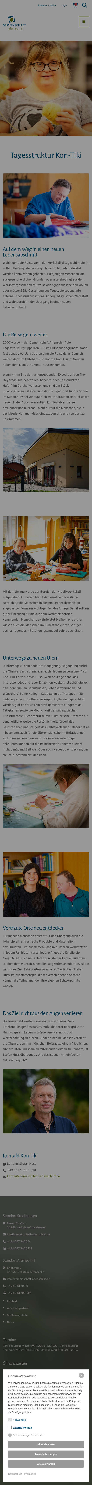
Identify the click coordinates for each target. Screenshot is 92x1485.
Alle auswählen (46, 1464)
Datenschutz (15, 1473)
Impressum (30, 1473)
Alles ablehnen (46, 1444)
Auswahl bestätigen (45, 1454)
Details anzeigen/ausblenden (28, 1435)
